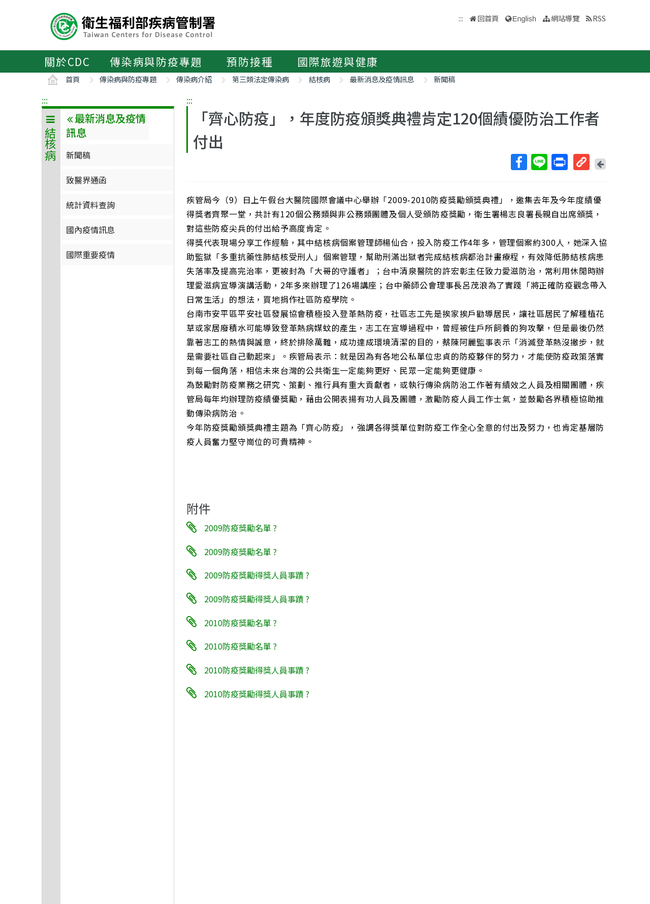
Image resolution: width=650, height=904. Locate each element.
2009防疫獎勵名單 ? (240, 528)
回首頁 (488, 18)
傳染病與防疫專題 (156, 61)
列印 (559, 162)
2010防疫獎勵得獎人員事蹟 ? (256, 670)
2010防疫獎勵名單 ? (240, 622)
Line (538, 162)
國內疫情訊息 (90, 229)
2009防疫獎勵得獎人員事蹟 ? (256, 575)
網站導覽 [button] (565, 18)
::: (45, 100)
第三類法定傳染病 (260, 79)
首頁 (73, 79)
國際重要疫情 (90, 254)
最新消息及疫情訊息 (382, 79)
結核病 (319, 79)
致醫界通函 (86, 180)
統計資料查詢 (90, 205)
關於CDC (67, 61)
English (524, 19)
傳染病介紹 (194, 79)
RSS (599, 18)
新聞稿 (444, 79)
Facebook (518, 162)
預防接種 (249, 61)
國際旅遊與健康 (338, 61)
